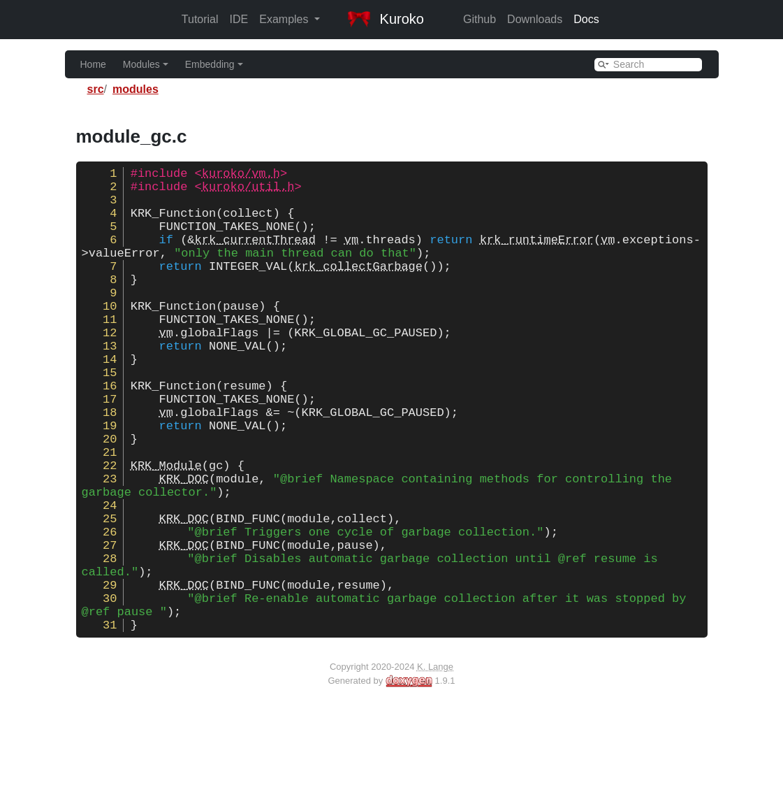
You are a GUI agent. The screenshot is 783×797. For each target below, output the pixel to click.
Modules (145, 64)
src (95, 89)
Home (93, 64)
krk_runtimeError (537, 255)
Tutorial (200, 19)
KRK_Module (166, 529)
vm (351, 255)
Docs (586, 19)
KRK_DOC (184, 545)
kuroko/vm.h (241, 175)
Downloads (534, 19)
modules (135, 89)
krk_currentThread (255, 255)
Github (479, 19)
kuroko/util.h (248, 191)
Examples (285, 19)
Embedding (214, 64)
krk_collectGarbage (358, 288)
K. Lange (435, 764)
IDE (239, 19)
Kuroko (386, 18)
